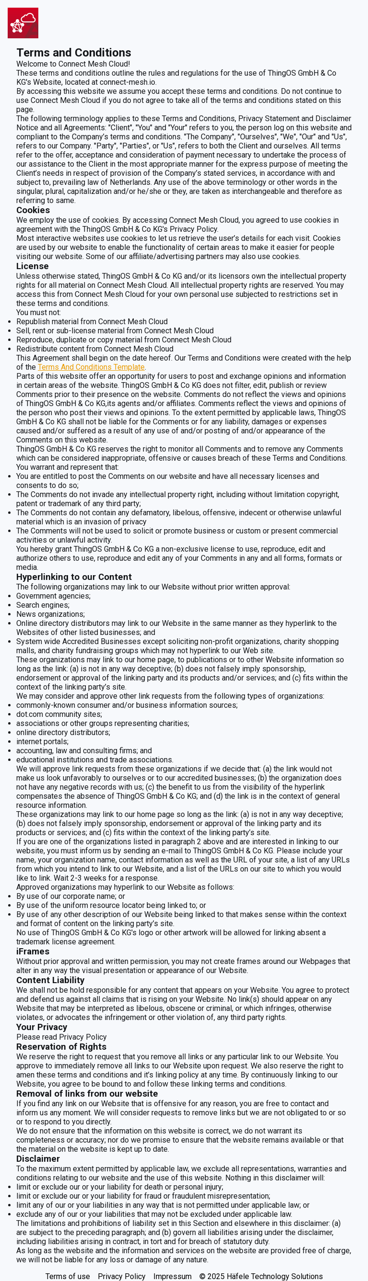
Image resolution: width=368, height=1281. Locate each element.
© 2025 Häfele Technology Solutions (261, 1276)
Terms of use (68, 1276)
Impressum (172, 1276)
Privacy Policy (122, 1276)
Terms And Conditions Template (91, 367)
